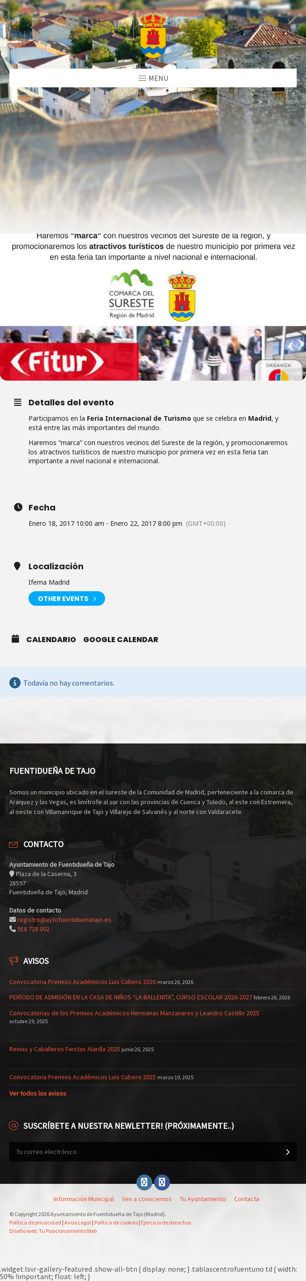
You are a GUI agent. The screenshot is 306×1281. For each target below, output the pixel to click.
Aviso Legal (77, 1222)
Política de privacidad (35, 1222)
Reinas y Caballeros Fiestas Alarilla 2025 (64, 1049)
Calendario (51, 639)
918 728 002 (33, 929)
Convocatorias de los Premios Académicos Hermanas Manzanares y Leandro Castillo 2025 (134, 1013)
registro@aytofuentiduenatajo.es (64, 919)
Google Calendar (120, 639)
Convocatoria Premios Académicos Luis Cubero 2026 (82, 981)
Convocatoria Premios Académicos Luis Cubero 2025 (82, 1077)
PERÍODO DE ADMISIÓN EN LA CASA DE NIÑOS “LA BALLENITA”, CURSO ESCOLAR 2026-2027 (130, 997)
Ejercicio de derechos (166, 1222)
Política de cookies (116, 1222)
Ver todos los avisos (37, 1093)
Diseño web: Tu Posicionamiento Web (53, 1230)
